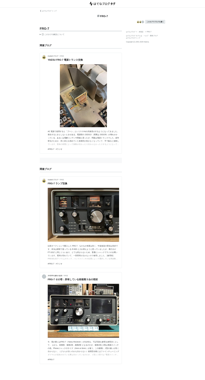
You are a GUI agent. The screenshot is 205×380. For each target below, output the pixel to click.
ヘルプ (146, 36)
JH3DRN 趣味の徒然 (55, 276)
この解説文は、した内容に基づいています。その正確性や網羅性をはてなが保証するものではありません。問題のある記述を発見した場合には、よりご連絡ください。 (52, 35)
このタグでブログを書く (155, 22)
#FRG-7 (51, 149)
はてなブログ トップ (48, 11)
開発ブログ (154, 36)
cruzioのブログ (53, 56)
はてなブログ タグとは (134, 36)
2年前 (62, 56)
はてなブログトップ (133, 38)
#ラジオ (59, 149)
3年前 (62, 180)
